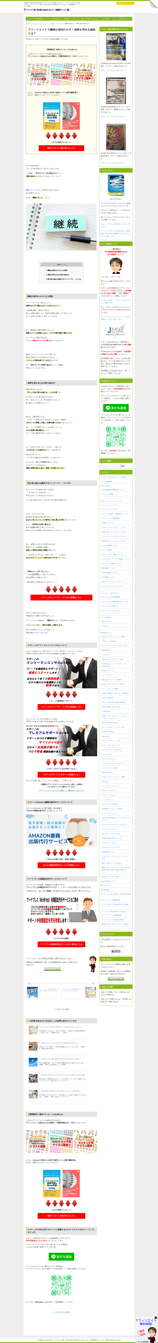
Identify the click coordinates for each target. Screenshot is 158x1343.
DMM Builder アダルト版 (111, 707)
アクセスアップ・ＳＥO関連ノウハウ (115, 559)
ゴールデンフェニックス (111, 847)
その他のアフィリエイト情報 (110, 877)
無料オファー (105, 885)
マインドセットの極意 (110, 689)
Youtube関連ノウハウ (109, 573)
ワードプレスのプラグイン (111, 611)
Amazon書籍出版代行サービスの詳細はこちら (61, 865)
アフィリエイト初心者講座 (34, 19)
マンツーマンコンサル (110, 509)
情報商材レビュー (106, 633)
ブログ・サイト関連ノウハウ (112, 554)
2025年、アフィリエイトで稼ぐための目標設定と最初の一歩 (59, 1042)
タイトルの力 (107, 754)
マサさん (105, 626)
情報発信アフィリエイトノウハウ (114, 541)
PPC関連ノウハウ (108, 577)
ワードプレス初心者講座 (52, 19)
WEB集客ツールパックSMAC (112, 809)
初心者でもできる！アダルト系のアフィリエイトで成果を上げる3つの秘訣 (63, 1075)
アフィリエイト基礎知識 (111, 900)
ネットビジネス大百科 (110, 768)
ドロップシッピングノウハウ (112, 586)
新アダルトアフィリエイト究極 (113, 636)
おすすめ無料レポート (108, 881)
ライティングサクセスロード (112, 763)
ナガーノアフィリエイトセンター (111, 501)
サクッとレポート (108, 759)
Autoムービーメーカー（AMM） (113, 684)
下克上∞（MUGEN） (109, 641)
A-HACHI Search (108, 732)
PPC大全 (105, 781)
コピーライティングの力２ (111, 750)
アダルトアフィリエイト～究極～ (114, 777)
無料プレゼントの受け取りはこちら (61, 148)
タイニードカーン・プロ (111, 741)
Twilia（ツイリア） (109, 670)
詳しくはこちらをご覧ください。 (114, 70)
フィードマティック (109, 813)
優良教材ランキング (70, 19)
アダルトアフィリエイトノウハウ (114, 527)
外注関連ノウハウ (108, 568)
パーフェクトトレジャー (111, 786)
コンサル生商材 (106, 617)
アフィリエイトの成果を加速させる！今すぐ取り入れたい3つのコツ (61, 1026)
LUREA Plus (106, 711)
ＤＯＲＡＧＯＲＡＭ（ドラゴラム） (115, 824)
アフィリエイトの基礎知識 (111, 915)
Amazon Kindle (105, 486)
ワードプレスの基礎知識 (111, 597)
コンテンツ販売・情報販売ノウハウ (115, 514)
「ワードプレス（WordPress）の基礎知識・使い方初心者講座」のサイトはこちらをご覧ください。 (115, 233)
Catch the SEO (107, 772)
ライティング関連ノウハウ (111, 563)
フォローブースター (109, 843)
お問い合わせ (123, 19)
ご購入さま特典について (87, 19)
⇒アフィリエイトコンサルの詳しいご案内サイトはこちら (61, 790)
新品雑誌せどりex (108, 852)
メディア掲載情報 (106, 481)
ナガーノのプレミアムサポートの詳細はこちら (61, 775)
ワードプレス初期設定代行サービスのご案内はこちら (61, 944)
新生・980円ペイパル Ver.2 (112, 863)
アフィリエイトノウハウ (108, 505)
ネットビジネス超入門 (110, 804)
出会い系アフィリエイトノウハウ (114, 532)
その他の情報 (105, 890)
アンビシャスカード (109, 795)
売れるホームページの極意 (111, 680)
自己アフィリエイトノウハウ (112, 582)
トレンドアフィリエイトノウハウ (114, 536)
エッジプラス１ (107, 675)
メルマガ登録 (105, 19)
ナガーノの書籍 (107, 494)
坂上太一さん (107, 621)
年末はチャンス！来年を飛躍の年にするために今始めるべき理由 (60, 1059)
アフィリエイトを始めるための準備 (115, 904)
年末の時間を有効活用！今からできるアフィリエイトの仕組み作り (61, 1091)
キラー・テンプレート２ (111, 745)
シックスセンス (107, 800)
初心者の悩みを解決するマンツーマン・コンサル (63, 279)
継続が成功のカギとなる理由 (56, 270)
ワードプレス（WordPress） (110, 593)
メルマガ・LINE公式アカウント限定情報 (114, 477)
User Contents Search (109, 723)
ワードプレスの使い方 (110, 606)
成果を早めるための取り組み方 (57, 275)
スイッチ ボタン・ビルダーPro (113, 727)
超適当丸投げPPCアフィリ (111, 838)
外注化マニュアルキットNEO (112, 659)
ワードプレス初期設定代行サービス (115, 601)
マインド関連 (107, 550)
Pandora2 (105, 736)
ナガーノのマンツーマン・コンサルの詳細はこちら (61, 597)
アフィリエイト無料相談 (111, 518)
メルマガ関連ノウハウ (110, 545)
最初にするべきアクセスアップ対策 (115, 924)
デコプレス (106, 655)
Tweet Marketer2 (108, 698)
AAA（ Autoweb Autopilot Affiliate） (114, 702)
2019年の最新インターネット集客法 (115, 693)
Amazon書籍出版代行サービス (113, 490)
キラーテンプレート (109, 829)
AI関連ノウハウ (107, 523)
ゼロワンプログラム (109, 790)
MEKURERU (106, 650)
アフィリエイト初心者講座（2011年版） (114, 911)
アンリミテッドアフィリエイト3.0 (114, 646)
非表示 (63, 264)
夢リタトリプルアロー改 (111, 834)
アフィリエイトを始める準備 (112, 920)
